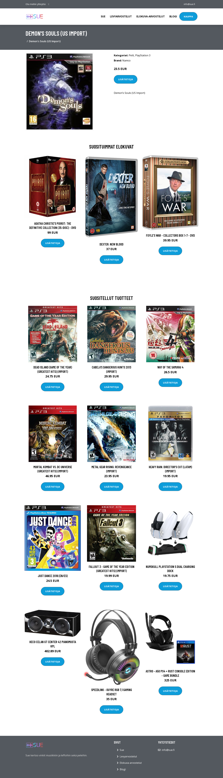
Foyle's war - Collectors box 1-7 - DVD (170, 235)
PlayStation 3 (142, 55)
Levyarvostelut (121, 16)
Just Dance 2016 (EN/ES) (53, 576)
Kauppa (188, 16)
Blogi (173, 16)
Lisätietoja (125, 79)
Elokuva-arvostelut (150, 16)
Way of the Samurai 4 (170, 367)
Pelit (131, 55)
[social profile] (48, 4)
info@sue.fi (189, 4)
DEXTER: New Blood (111, 244)
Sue (103, 16)
